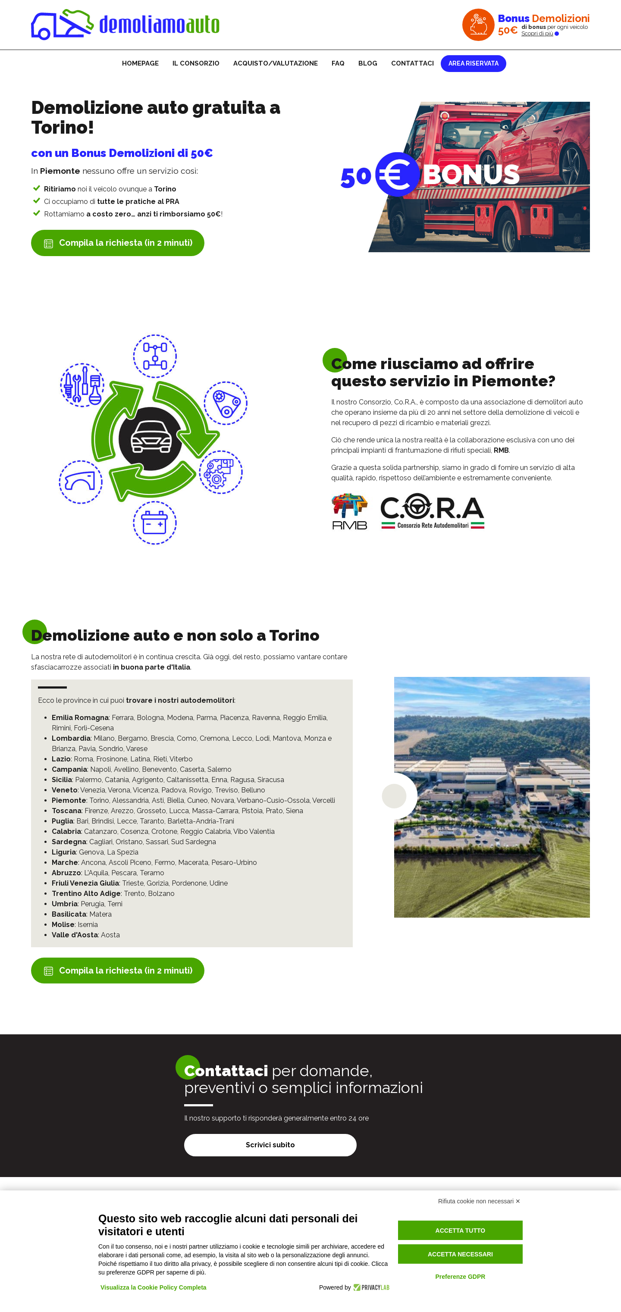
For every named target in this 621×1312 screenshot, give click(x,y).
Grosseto (151, 811)
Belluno (253, 790)
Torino (99, 800)
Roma (83, 759)
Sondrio (111, 749)
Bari (82, 821)
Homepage (140, 63)
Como (187, 738)
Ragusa (242, 780)
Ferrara (123, 718)
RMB (501, 450)
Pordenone (189, 883)
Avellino (126, 769)
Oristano (129, 842)
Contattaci (412, 63)
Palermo (88, 780)
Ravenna (266, 718)
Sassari (157, 842)
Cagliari (101, 842)
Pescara (124, 873)
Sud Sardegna (193, 842)
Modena (180, 718)
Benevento (159, 769)
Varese (136, 749)
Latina (140, 759)
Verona (119, 790)
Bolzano (161, 893)
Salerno (219, 769)
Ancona (93, 862)
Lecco (242, 738)
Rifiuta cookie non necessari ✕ (479, 1201)
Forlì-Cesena (94, 728)
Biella (175, 800)
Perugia (92, 904)
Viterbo (181, 759)
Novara (222, 800)
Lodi (262, 738)
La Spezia (122, 852)
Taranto (152, 821)
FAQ (338, 63)
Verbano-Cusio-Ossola (273, 800)
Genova (91, 852)
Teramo (152, 873)
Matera (100, 914)
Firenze (96, 811)
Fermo (164, 862)
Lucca (179, 811)
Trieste (133, 883)
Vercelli (323, 800)
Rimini (61, 728)
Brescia (162, 738)
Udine (219, 883)
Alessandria (130, 800)
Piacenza (234, 718)
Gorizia (158, 883)
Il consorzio (196, 63)
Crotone (164, 831)
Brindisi (102, 821)
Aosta (110, 935)
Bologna (150, 718)
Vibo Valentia (254, 831)
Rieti (160, 759)
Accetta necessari (460, 1254)
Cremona (214, 738)
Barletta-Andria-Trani (200, 821)
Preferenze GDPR (460, 1276)
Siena (294, 811)
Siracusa (270, 780)
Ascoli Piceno (130, 862)
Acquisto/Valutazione (275, 63)
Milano (104, 738)
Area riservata (473, 63)
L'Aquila (96, 873)
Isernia (88, 925)
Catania (117, 780)
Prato (274, 811)
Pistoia (252, 811)
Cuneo (197, 800)
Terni (114, 904)
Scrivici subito (270, 1145)
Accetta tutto (461, 1230)
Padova (173, 790)
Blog (367, 63)
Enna (219, 780)
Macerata (193, 862)
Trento (134, 893)
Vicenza (145, 790)
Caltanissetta (187, 780)
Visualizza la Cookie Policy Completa (153, 1287)
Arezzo (122, 811)
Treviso (226, 790)
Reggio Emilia (304, 718)
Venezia (92, 790)
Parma (206, 718)
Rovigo (200, 790)
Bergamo (132, 738)
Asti (158, 800)
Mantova (287, 738)
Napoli (100, 769)
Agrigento (147, 780)
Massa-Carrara (215, 811)
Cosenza (134, 831)
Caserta (192, 769)
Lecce (127, 821)
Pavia (87, 749)
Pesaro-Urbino (234, 862)
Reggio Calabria (205, 831)
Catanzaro (100, 831)
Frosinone (111, 759)
